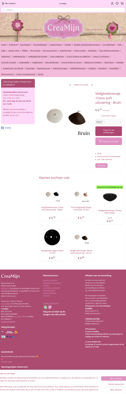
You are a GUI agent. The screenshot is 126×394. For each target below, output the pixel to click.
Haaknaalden (24, 62)
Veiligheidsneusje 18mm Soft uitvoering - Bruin (81, 251)
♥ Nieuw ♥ (13, 44)
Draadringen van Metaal (13, 68)
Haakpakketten (19, 56)
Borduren (103, 68)
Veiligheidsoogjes (60, 68)
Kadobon (92, 68)
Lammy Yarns (13, 50)
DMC (120, 44)
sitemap (69, 389)
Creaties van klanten (51, 303)
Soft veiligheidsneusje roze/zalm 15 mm (81, 208)
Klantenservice (7, 74)
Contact (46, 285)
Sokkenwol (5, 56)
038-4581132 (5, 288)
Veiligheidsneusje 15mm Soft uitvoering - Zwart (52, 208)
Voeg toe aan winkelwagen (108, 131)
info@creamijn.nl (19, 379)
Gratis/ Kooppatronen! (25, 74)
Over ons (46, 295)
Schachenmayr (66, 50)
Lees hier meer (6, 361)
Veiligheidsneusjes (78, 68)
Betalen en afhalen (50, 280)
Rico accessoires (50, 50)
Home (3, 44)
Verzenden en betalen (51, 288)
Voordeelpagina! (40, 44)
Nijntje (40, 74)
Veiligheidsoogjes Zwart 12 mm (52, 251)
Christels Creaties (8, 62)
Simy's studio (79, 50)
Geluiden (120, 62)
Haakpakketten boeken (37, 56)
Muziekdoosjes (43, 68)
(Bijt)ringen (109, 62)
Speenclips (30, 68)
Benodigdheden (52, 62)
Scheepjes (92, 50)
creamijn (6, 127)
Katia (3, 50)
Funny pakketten (57, 56)
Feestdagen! (25, 44)
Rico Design (35, 50)
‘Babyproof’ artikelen (93, 62)
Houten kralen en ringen (71, 62)
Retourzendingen (49, 293)
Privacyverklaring (8, 322)
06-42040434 (5, 303)
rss (75, 389)
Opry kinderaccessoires (109, 50)
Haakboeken (37, 62)
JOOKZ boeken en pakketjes (78, 56)
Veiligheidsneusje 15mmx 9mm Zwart (109, 211)
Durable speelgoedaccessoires (87, 44)
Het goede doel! (49, 290)
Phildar (25, 50)
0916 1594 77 (18, 316)
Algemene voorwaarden (52, 283)
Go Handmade (109, 44)
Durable (67, 44)
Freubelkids (114, 68)
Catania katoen (55, 44)
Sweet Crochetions (101, 56)
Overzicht (101, 165)
